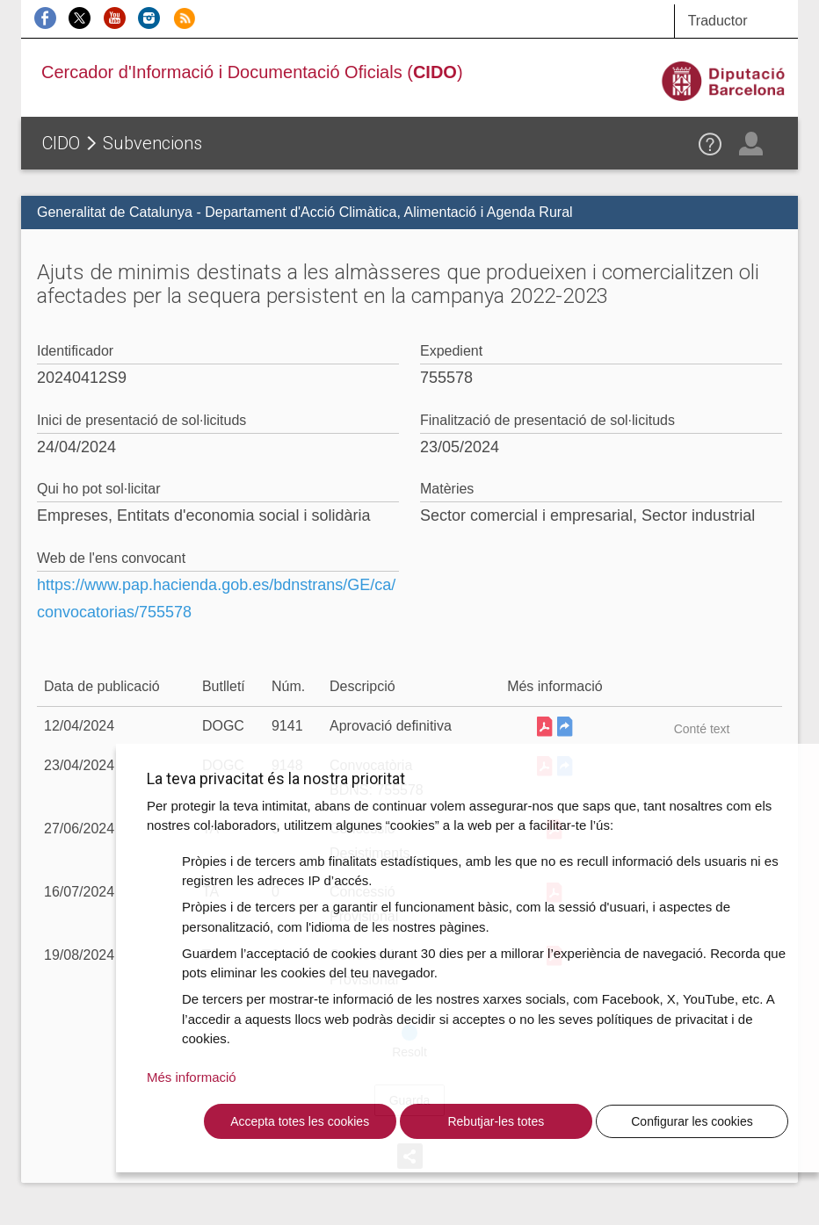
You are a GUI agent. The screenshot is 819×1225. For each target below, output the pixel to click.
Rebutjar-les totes (495, 1121)
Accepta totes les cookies (299, 1121)
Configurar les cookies (692, 1121)
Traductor (718, 20)
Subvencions (152, 143)
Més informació (191, 1077)
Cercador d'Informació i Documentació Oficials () (252, 72)
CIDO (61, 143)
